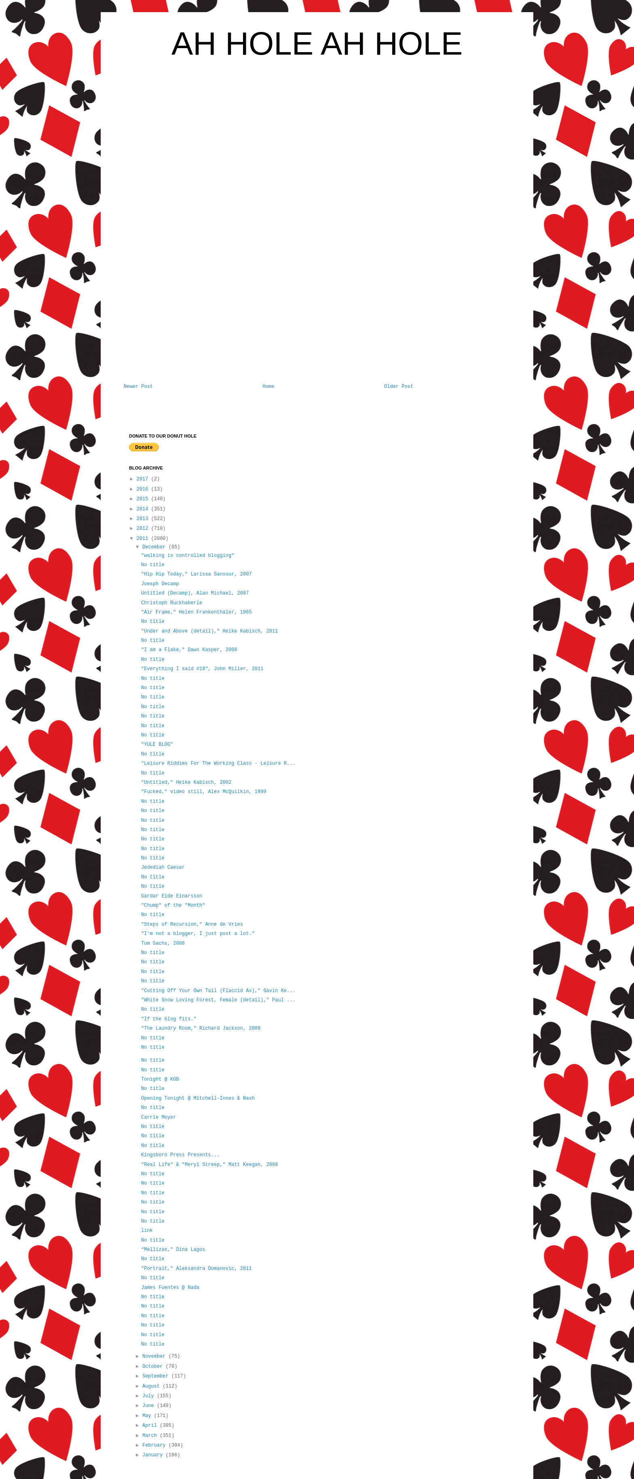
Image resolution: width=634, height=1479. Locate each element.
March (151, 1436)
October (154, 1366)
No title (153, 565)
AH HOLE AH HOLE (317, 43)
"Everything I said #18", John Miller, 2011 (202, 669)
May (148, 1416)
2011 (144, 539)
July (149, 1396)
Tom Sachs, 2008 (163, 943)
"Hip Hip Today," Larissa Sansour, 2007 (196, 574)
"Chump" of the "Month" (173, 905)
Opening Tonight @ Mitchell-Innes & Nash (198, 1098)
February (155, 1445)
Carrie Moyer (158, 1117)
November (155, 1356)
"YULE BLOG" (157, 744)
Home (269, 386)
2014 (144, 509)
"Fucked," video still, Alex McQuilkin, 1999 (203, 792)
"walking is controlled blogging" (187, 556)
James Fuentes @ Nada (170, 1288)
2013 (144, 519)
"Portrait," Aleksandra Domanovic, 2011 (196, 1269)
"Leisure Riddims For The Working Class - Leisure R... (218, 763)
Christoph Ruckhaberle (171, 603)
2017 (144, 479)
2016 (144, 489)
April (151, 1425)
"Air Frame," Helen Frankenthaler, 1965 (196, 612)
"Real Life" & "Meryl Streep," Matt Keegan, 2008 (209, 1165)
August (152, 1386)
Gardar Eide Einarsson (171, 896)
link (147, 1231)
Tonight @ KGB (160, 1079)
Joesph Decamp (160, 584)
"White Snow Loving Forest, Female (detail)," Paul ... (218, 1000)
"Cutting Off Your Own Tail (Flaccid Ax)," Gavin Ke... (218, 991)
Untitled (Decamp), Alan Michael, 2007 (195, 593)
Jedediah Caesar (163, 867)
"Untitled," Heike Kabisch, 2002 (186, 782)
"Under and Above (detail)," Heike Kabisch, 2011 (209, 631)
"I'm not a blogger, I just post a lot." (198, 934)
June (149, 1406)
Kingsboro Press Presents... (180, 1155)
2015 (144, 499)
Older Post (398, 386)
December (155, 547)
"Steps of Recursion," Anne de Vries (192, 924)
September (156, 1376)
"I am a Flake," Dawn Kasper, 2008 (189, 650)
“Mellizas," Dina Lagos (173, 1250)
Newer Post (138, 386)
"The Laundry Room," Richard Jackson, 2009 (200, 1028)
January (154, 1455)
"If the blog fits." (169, 1019)
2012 (144, 528)
